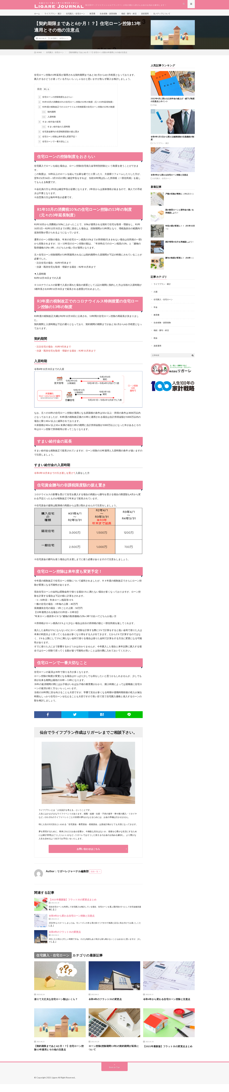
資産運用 (151, 14)
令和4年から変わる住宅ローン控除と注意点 (71, 918)
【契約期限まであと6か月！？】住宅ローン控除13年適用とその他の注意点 (59, 1055)
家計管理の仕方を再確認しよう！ (179, 245)
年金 (155, 108)
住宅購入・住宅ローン (78, 14)
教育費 (96, 14)
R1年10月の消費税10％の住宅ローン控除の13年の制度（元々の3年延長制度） (76, 105)
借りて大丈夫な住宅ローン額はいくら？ (58, 1002)
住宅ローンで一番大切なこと (53, 145)
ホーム (37, 14)
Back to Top (114, 1075)
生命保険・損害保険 (112, 14)
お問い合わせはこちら (88, 852)
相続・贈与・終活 (134, 14)
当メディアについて (169, 14)
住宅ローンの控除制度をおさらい (55, 100)
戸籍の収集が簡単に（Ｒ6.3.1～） (179, 197)
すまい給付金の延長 (49, 125)
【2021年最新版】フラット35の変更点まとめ (72, 902)
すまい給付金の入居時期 (56, 130)
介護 (156, 295)
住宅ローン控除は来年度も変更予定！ (57, 140)
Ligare (54, 1085)
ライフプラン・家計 (54, 14)
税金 (156, 340)
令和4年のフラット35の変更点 (65, 935)
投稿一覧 (94, 875)
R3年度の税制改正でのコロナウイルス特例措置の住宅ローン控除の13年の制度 (76, 110)
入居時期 (49, 120)
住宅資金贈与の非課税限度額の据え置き (58, 135)
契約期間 (49, 115)
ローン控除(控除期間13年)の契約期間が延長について (114, 1055)
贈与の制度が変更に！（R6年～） (179, 261)
